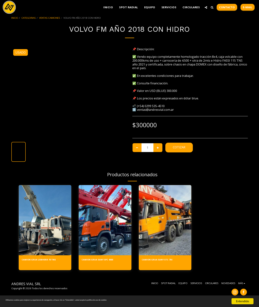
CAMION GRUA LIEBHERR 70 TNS (45, 260)
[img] (45, 220)
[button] (206, 7)
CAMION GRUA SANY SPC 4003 (103, 260)
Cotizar (179, 147)
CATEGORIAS (28, 17)
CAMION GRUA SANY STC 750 (163, 260)
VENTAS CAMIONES (49, 17)
